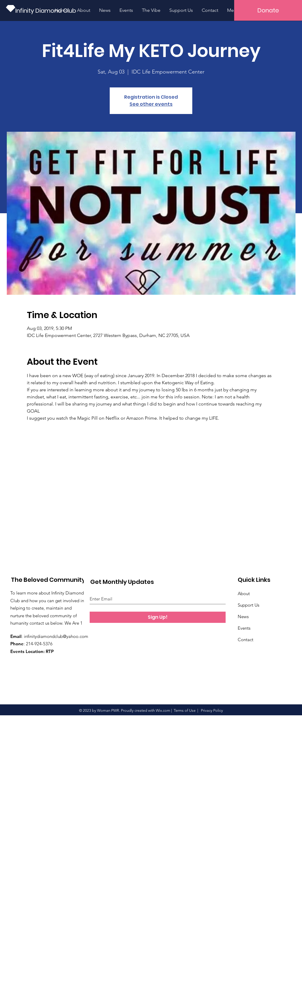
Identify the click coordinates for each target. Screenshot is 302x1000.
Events (244, 628)
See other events (151, 104)
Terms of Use (185, 710)
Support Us (248, 605)
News (243, 616)
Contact (245, 639)
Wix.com (163, 710)
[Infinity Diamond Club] (46, 10)
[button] (268, 10)
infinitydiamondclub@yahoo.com (56, 636)
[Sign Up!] (158, 617)
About (244, 593)
